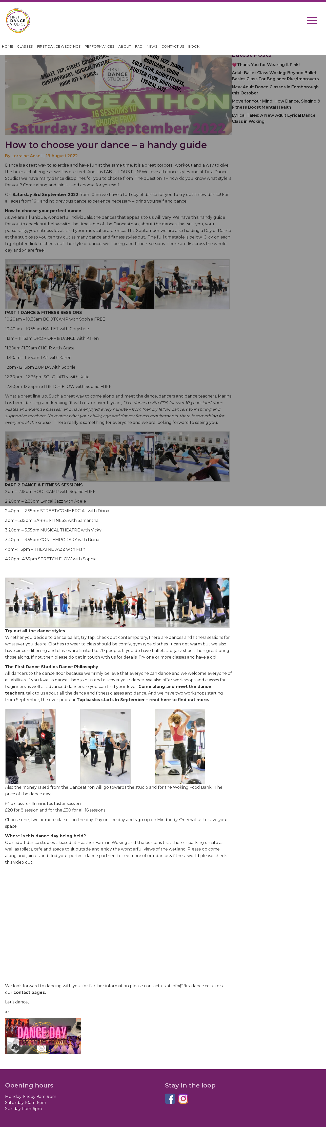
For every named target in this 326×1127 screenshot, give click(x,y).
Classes (25, 46)
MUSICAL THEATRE (60, 530)
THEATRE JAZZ (49, 549)
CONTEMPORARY (58, 539)
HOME (7, 46)
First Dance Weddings (59, 46)
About (124, 46)
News (152, 46)
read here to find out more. (179, 699)
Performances (99, 46)
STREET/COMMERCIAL (63, 510)
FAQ (139, 46)
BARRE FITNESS (50, 520)
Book (193, 46)
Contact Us (172, 46)
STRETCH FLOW (55, 559)
